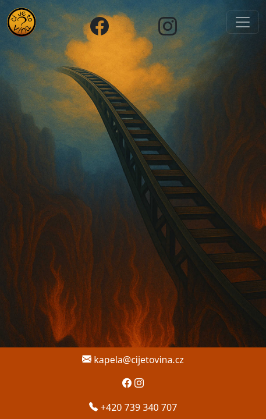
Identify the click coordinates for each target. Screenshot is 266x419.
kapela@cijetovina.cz (133, 359)
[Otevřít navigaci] (242, 22)
